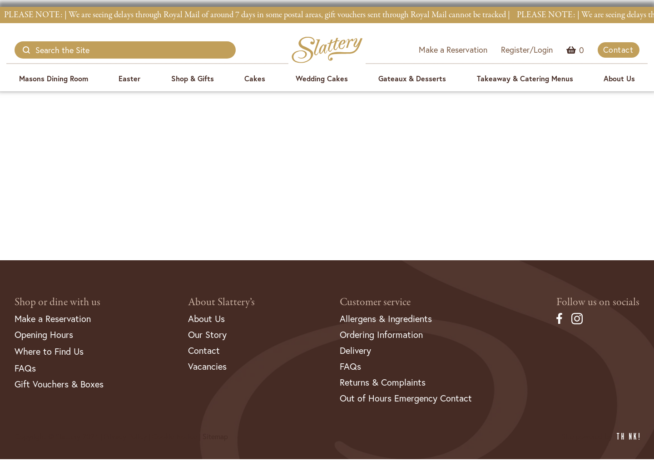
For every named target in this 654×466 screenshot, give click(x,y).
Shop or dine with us (57, 302)
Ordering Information (381, 334)
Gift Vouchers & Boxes (59, 384)
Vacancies (207, 366)
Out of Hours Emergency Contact (406, 398)
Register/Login (527, 49)
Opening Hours (44, 334)
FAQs (25, 368)
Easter (129, 78)
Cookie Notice (174, 436)
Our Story (207, 334)
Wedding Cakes (322, 78)
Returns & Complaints (383, 382)
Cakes (254, 78)
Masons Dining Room (53, 78)
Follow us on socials (597, 302)
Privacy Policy (125, 436)
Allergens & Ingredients (386, 318)
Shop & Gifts (192, 78)
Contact (618, 49)
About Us (619, 78)
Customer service (375, 302)
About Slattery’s (221, 302)
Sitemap (215, 436)
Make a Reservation (453, 49)
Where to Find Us (49, 351)
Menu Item (581, 50)
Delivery (355, 350)
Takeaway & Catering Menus (525, 78)
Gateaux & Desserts (412, 78)
